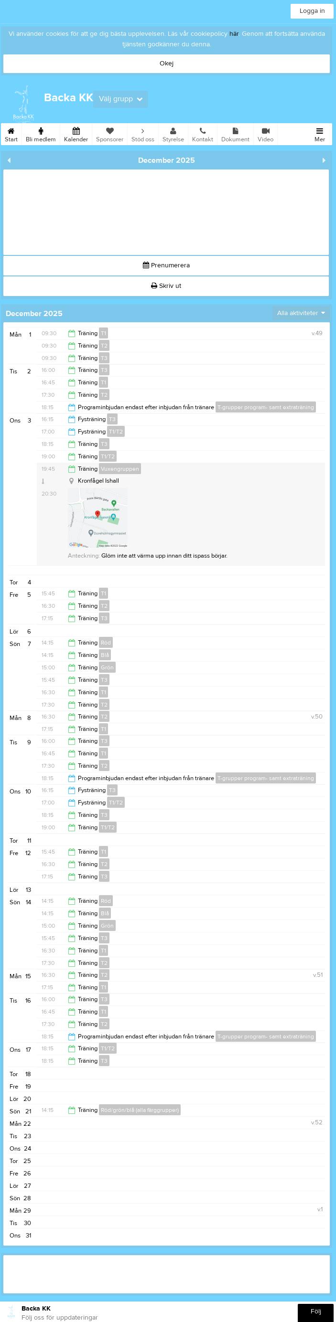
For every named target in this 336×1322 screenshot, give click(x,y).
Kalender (76, 133)
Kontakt (202, 133)
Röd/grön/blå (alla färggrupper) (140, 1110)
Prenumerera (166, 265)
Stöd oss (142, 133)
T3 (104, 358)
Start (11, 133)
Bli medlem (41, 133)
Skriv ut (166, 286)
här (233, 34)
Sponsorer (109, 133)
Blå (105, 655)
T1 (103, 333)
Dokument (235, 133)
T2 (104, 345)
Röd (106, 642)
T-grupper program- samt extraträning (265, 407)
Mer (319, 133)
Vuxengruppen (120, 469)
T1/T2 (116, 431)
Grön (107, 667)
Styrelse (173, 133)
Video (265, 133)
